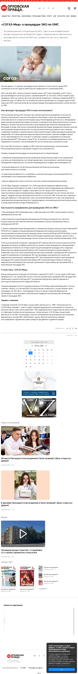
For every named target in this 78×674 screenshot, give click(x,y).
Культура (61, 16)
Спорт (49, 16)
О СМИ (23, 668)
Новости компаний (10, 422)
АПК (54, 16)
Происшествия (39, 16)
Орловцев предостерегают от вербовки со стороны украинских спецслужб (22, 551)
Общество (6, 16)
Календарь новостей (39, 342)
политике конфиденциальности (59, 665)
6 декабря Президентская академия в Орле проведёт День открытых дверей (37, 504)
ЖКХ (68, 16)
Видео (73, 16)
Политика (16, 16)
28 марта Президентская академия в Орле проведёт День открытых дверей (36, 459)
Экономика (26, 16)
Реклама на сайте (35, 668)
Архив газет (7, 562)
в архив (43, 589)
